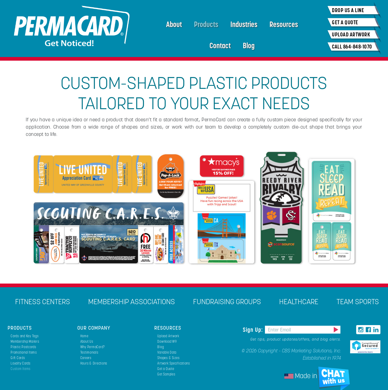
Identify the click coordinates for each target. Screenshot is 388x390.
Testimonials (89, 352)
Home (84, 336)
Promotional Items (24, 352)
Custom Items (21, 368)
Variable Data (166, 352)
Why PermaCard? (92, 347)
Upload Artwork (168, 336)
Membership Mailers (25, 341)
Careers (86, 357)
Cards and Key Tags (25, 336)
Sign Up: (253, 330)
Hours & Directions (94, 363)
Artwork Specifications (173, 363)
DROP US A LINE (348, 10)
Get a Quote (165, 368)
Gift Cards (18, 357)
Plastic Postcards (23, 347)
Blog (249, 45)
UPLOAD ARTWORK (351, 34)
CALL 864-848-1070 (352, 46)
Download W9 (167, 341)
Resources (283, 24)
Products (206, 24)
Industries (243, 24)
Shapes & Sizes (168, 357)
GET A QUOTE (345, 22)
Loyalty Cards (21, 363)
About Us (86, 341)
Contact (220, 45)
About (174, 24)
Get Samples (166, 374)
